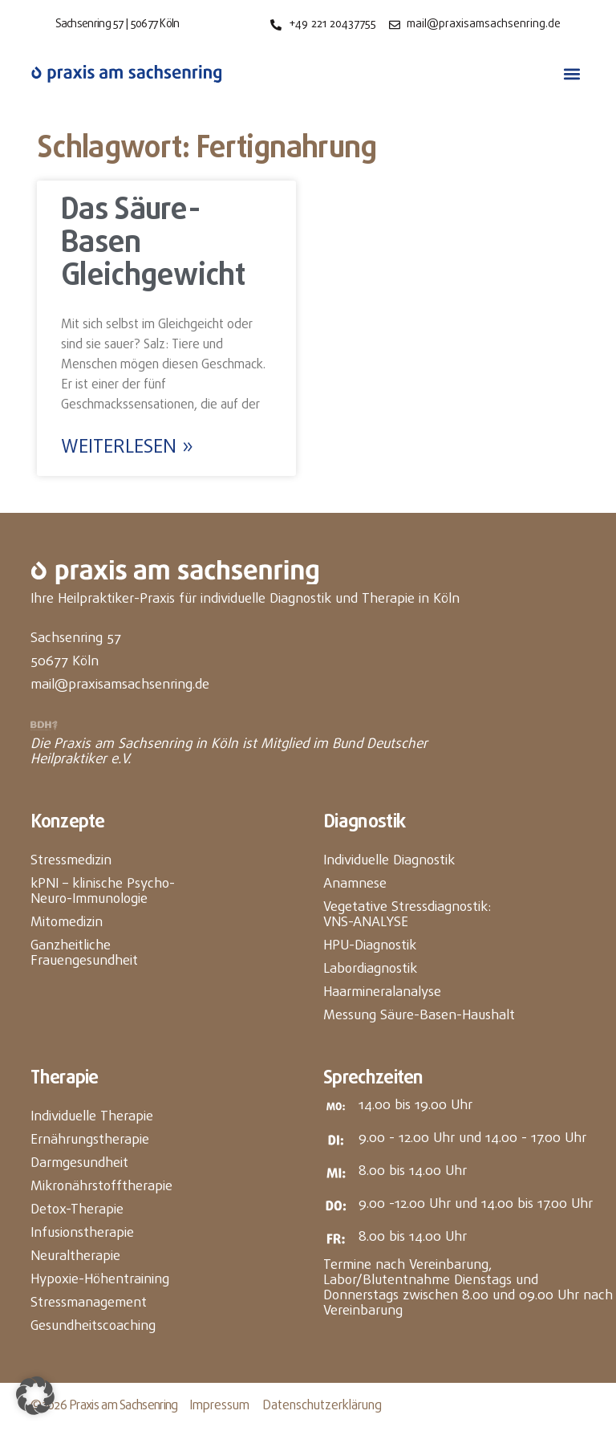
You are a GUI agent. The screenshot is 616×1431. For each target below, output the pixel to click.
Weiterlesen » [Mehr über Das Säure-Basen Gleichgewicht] (127, 448)
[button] (572, 74)
